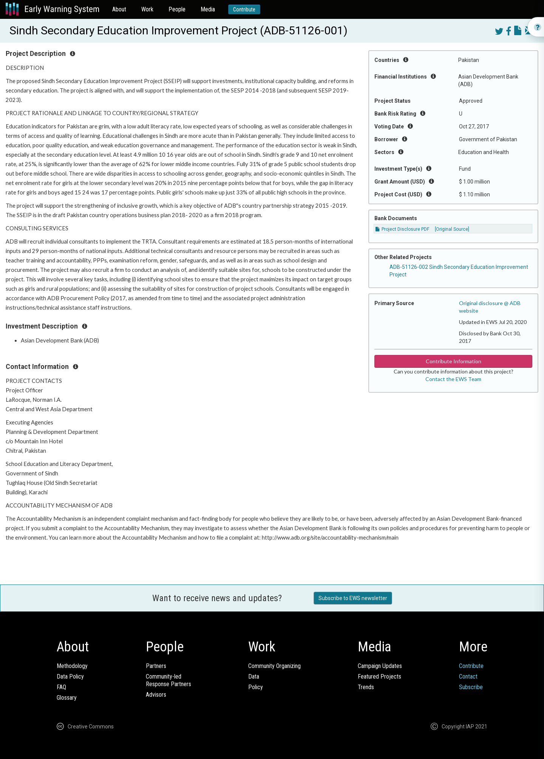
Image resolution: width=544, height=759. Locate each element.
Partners (156, 666)
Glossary (67, 697)
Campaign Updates (380, 666)
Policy (255, 687)
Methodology (72, 666)
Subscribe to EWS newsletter (352, 598)
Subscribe (471, 687)
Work (147, 9)
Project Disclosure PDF (402, 229)
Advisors (156, 694)
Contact (468, 676)
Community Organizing (274, 666)
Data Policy (70, 676)
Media (208, 9)
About (119, 9)
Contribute (244, 9)
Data (253, 676)
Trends (366, 687)
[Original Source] (452, 229)
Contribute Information (453, 361)
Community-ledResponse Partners (168, 680)
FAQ (61, 687)
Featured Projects (379, 676)
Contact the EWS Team (453, 379)
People (176, 9)
